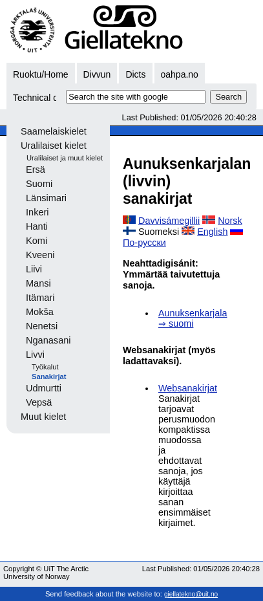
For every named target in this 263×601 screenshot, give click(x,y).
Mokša (40, 312)
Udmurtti (43, 388)
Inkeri (37, 212)
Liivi (34, 269)
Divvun (97, 74)
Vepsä (39, 402)
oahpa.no (179, 74)
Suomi (39, 184)
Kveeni (40, 255)
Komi (36, 240)
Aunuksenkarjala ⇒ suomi (192, 318)
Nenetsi (42, 326)
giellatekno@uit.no (191, 594)
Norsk (230, 220)
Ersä (35, 169)
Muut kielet (43, 416)
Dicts (135, 74)
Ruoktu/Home (40, 74)
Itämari (40, 297)
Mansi (38, 283)
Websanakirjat (187, 388)
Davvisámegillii (169, 220)
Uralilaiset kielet (54, 145)
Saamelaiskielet (54, 131)
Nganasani (48, 340)
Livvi (35, 354)
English (212, 231)
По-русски (144, 242)
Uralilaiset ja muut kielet (64, 158)
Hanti (37, 226)
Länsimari (46, 198)
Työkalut (45, 367)
